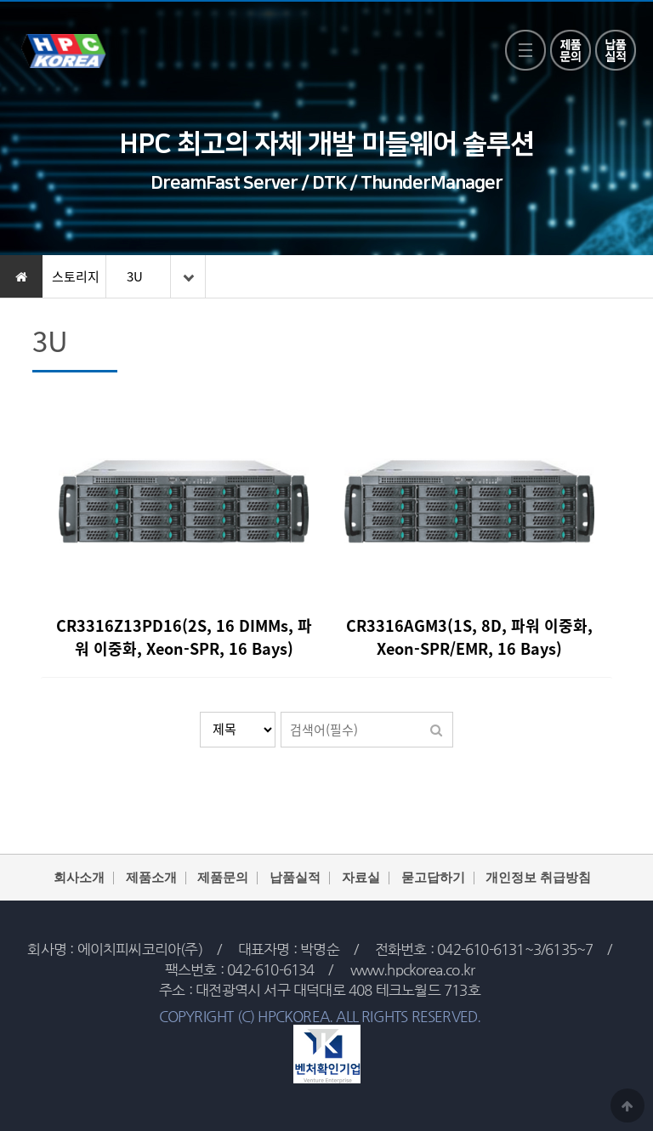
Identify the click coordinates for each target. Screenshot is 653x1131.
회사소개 (79, 878)
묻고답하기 (433, 878)
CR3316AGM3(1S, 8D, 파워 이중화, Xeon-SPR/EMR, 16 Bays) (469, 637)
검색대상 (200, 712)
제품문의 (222, 878)
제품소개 (151, 878)
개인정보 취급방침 (538, 878)
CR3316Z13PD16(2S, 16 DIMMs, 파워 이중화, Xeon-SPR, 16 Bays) (184, 637)
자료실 (361, 878)
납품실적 (295, 878)
